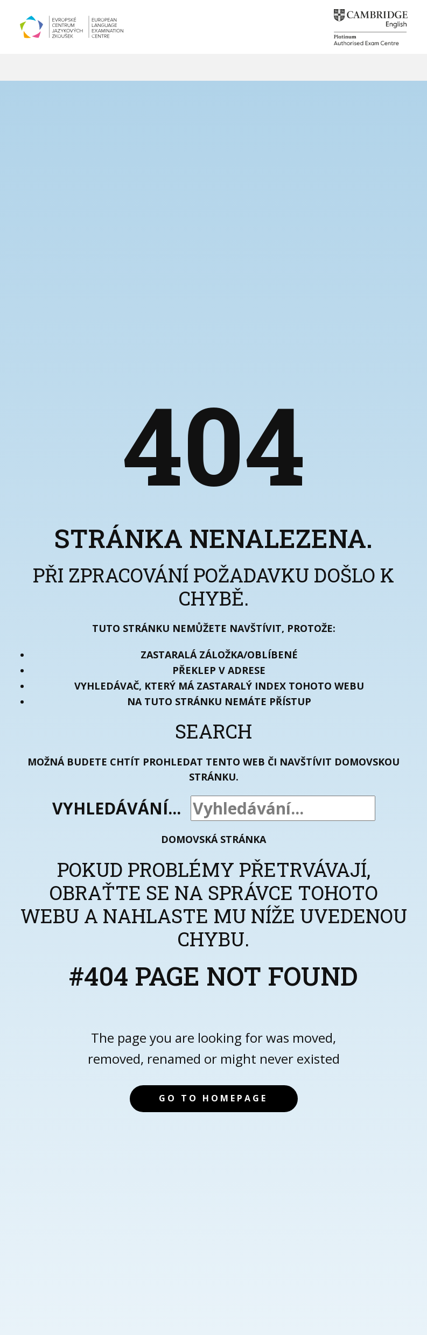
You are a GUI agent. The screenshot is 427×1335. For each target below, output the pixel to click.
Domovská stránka (213, 839)
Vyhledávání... (116, 808)
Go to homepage (213, 1098)
